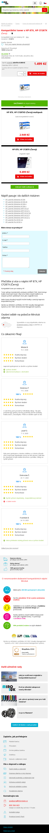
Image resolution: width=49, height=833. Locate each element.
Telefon (4, 247)
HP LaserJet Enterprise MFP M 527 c (17, 211)
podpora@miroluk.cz (18, 801)
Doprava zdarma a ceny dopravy (20, 773)
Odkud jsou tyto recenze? (9, 548)
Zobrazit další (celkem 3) (24, 187)
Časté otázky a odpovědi (17, 769)
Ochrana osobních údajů (17, 782)
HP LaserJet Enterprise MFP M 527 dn (18, 213)
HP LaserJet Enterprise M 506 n (15, 204)
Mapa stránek (8, 827)
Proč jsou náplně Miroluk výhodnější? (17, 44)
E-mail (4, 240)
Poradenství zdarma (16, 791)
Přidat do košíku (37, 73)
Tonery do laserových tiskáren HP (32, 23)
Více (27, 37)
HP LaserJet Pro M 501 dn (14, 220)
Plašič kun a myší (9, 831)
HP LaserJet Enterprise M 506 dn (16, 202)
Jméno (4, 233)
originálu (9, 63)
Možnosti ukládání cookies (18, 786)
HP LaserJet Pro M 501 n (13, 222)
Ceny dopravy (5, 58)
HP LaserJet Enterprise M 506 (15, 200)
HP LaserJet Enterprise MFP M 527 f (17, 215)
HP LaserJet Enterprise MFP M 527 (17, 209)
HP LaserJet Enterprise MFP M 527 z (17, 218)
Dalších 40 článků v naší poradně (25, 725)
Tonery (17, 23)
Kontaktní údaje (14, 812)
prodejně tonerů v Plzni (25, 325)
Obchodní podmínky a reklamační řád (21, 778)
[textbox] (22, 10)
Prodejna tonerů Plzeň (16, 817)
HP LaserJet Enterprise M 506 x (15, 206)
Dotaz (4, 255)
